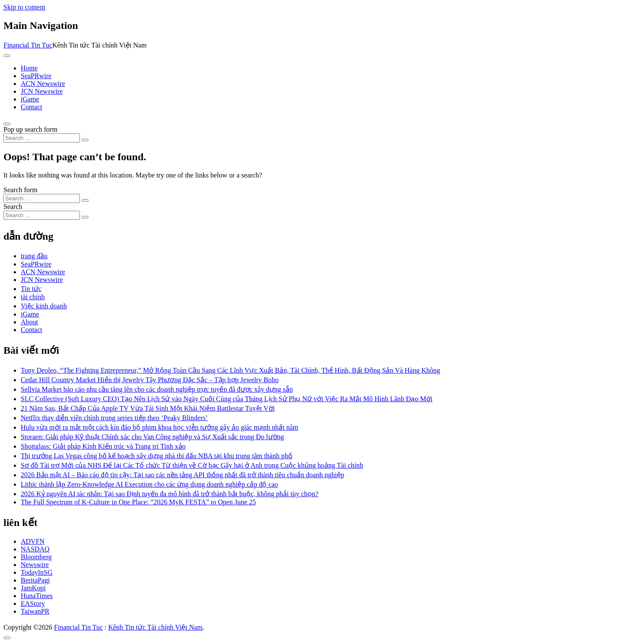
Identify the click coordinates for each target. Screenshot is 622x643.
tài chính (33, 297)
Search (12, 206)
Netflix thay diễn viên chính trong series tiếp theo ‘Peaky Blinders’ (114, 417)
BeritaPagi (35, 580)
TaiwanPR (35, 611)
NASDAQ (35, 549)
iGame (30, 99)
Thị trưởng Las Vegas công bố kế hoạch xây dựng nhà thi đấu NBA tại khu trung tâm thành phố (156, 455)
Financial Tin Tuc (27, 45)
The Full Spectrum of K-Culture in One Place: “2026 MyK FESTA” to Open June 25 (138, 502)
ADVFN (32, 541)
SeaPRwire (36, 75)
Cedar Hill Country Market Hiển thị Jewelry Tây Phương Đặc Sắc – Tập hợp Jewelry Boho (150, 379)
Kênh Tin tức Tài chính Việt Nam (155, 627)
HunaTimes (37, 595)
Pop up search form (30, 129)
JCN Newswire (42, 91)
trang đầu (34, 256)
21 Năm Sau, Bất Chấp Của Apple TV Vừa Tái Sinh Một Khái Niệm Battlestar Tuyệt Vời (148, 408)
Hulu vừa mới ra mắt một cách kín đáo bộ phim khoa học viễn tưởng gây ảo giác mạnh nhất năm (159, 427)
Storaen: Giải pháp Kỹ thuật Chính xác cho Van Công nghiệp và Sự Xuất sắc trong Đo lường (152, 436)
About (29, 322)
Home (29, 68)
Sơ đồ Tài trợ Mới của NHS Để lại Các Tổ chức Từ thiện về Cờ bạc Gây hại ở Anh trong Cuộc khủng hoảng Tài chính (192, 465)
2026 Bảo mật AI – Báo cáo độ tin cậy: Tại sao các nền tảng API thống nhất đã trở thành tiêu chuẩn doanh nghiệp (182, 474)
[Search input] (41, 138)
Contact (31, 107)
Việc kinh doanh (44, 306)
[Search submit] (85, 140)
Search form (20, 189)
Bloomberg (36, 557)
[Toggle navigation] (6, 55)
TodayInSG (37, 572)
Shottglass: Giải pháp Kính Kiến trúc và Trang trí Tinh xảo (103, 446)
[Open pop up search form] (6, 124)
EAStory (33, 603)
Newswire (35, 564)
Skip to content (24, 7)
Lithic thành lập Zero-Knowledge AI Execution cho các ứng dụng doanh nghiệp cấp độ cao (149, 484)
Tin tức (31, 288)
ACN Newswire (43, 83)
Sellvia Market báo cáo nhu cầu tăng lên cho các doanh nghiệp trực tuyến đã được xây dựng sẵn (157, 389)
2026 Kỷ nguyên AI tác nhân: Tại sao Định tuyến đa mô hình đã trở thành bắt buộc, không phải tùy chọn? (169, 493)
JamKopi (33, 588)
